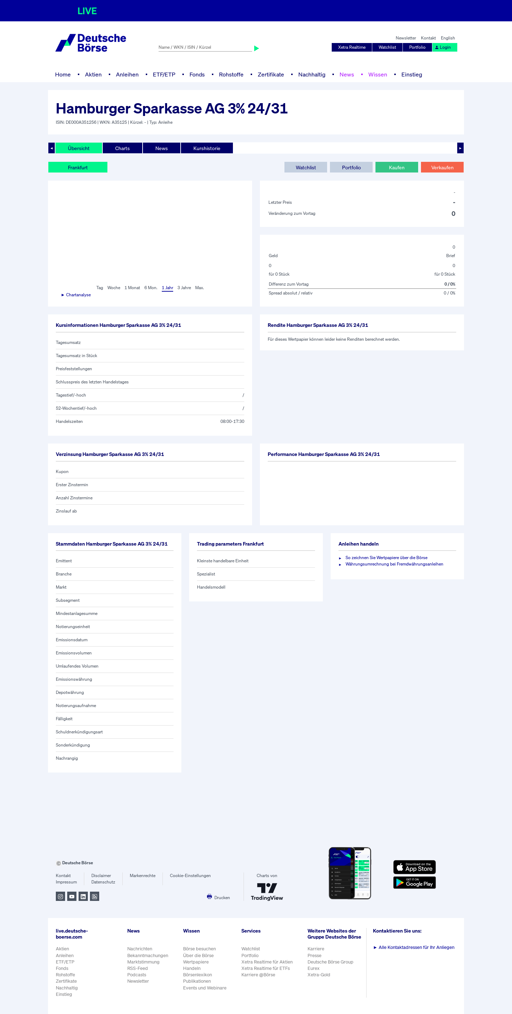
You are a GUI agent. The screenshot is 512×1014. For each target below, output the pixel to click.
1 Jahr (167, 287)
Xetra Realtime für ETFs (265, 968)
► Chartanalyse (76, 294)
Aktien (93, 74)
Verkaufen (442, 167)
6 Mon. (151, 287)
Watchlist (387, 47)
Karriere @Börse (258, 975)
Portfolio (417, 47)
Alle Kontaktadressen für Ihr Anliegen (413, 947)
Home (63, 74)
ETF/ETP (164, 74)
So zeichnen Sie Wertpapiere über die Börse (386, 557)
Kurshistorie (206, 148)
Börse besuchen (199, 949)
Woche (113, 287)
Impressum (66, 882)
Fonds (197, 74)
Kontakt (428, 38)
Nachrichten (139, 949)
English (448, 38)
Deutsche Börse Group (330, 962)
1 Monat (132, 287)
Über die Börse (198, 955)
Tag (99, 287)
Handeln (192, 968)
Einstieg (411, 74)
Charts (122, 148)
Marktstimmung (143, 962)
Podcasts (136, 975)
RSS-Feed (137, 968)
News (347, 74)
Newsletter (406, 38)
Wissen (377, 74)
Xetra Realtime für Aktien (267, 962)
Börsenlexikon (197, 975)
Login (442, 47)
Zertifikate (271, 74)
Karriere (316, 949)
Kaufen (397, 167)
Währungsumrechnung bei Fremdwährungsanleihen (394, 564)
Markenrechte (142, 875)
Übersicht (79, 148)
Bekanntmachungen (147, 955)
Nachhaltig (311, 74)
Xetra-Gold (319, 975)
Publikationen (197, 981)
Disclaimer (101, 875)
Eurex (314, 968)
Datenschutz (103, 882)
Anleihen (127, 74)
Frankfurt (78, 167)
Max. (199, 287)
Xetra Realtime (352, 47)
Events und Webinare (204, 988)
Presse (314, 955)
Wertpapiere (196, 962)
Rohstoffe (231, 74)
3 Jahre (184, 287)
